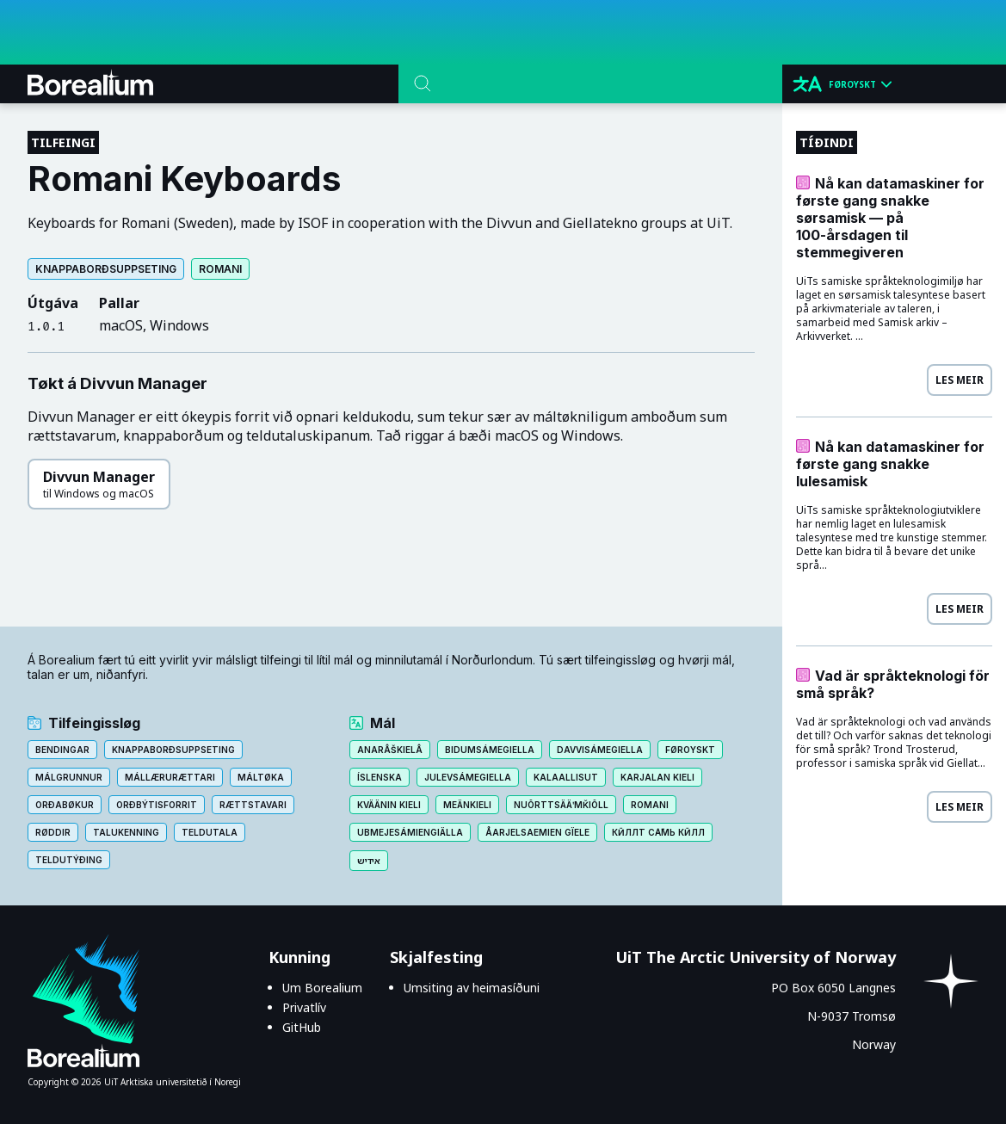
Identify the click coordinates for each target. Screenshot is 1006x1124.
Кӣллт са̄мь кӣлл (658, 832)
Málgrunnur (68, 777)
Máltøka (261, 777)
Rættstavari (253, 805)
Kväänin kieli (389, 805)
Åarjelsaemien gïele (537, 832)
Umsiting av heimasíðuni (472, 987)
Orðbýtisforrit (156, 805)
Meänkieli (467, 805)
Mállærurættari (170, 777)
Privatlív (304, 1007)
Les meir (959, 380)
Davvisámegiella (600, 749)
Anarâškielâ (390, 749)
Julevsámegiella (467, 777)
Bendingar (62, 749)
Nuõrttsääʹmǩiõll (561, 805)
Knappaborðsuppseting (105, 268)
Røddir (53, 832)
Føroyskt (690, 749)
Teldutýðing (68, 860)
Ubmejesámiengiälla (410, 832)
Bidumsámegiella (489, 749)
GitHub (301, 1027)
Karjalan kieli (657, 777)
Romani (220, 268)
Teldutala (210, 832)
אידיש (368, 860)
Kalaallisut (566, 777)
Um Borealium (322, 987)
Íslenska (379, 777)
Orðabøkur (64, 805)
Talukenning (126, 832)
